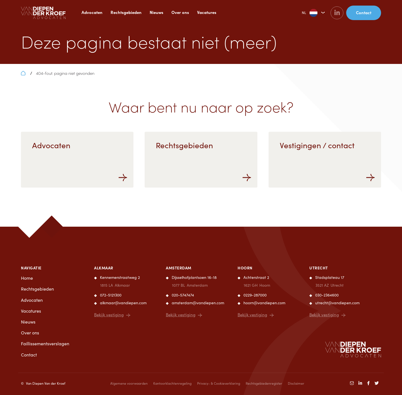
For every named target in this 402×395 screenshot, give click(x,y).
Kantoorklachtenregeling (172, 383)
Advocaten (92, 12)
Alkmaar (103, 267)
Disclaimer (296, 383)
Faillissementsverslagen (45, 343)
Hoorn (245, 267)
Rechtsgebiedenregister (264, 383)
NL (305, 13)
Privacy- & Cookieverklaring (218, 383)
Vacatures (206, 12)
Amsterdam (179, 267)
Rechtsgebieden (126, 12)
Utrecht (318, 267)
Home (27, 278)
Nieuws (156, 12)
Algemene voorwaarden (129, 383)
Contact (29, 355)
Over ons (180, 12)
